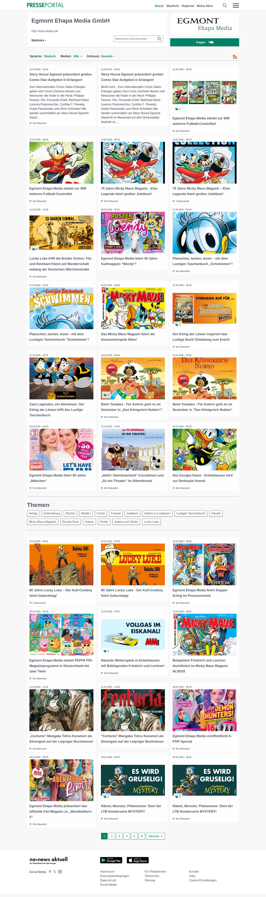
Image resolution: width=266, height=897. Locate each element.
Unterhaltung (53, 511)
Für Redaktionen (155, 875)
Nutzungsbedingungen (114, 879)
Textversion (151, 879)
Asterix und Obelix (130, 520)
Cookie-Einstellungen (203, 883)
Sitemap (149, 883)
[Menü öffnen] (236, 5)
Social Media (108, 888)
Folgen (204, 42)
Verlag (33, 511)
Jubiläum (138, 511)
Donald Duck (72, 520)
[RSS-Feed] (235, 57)
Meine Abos (205, 5)
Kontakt (194, 875)
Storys (159, 5)
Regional (188, 5)
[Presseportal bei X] (53, 875)
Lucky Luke (156, 520)
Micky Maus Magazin (43, 520)
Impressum (107, 875)
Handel (225, 511)
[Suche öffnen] (224, 5)
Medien (89, 511)
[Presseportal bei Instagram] (59, 874)
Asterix (91, 520)
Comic (105, 511)
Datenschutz (108, 883)
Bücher (73, 511)
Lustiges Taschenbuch (199, 511)
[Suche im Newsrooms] (138, 39)
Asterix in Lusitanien (165, 511)
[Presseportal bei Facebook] (49, 875)
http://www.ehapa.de (44, 31)
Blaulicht (173, 5)
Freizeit (121, 511)
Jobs (192, 879)
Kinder (107, 520)
